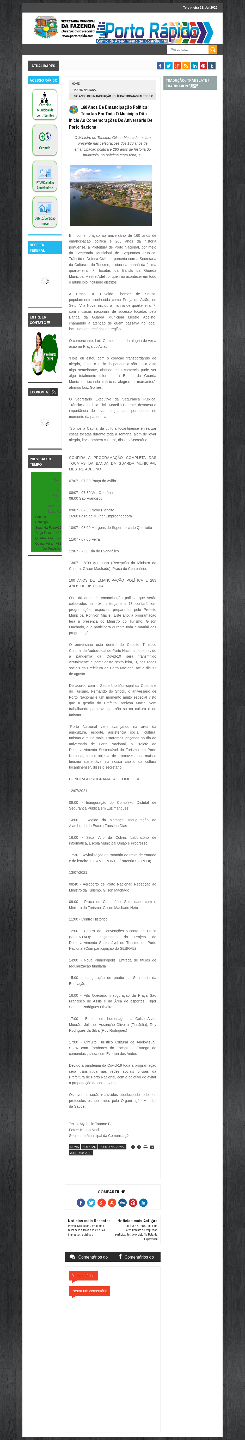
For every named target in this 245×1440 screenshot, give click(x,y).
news (74, 1146)
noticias (89, 1146)
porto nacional (85, 89)
